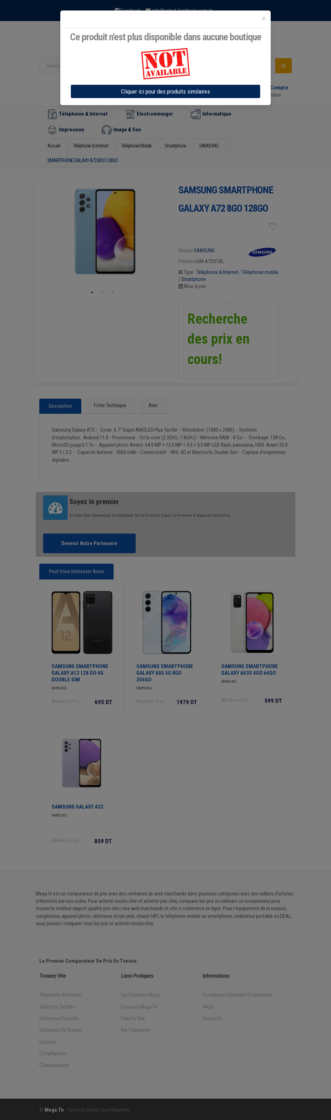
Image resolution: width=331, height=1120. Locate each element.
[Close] (263, 18)
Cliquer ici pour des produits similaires (165, 91)
